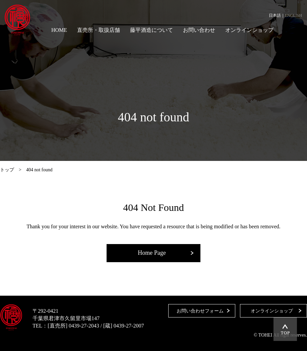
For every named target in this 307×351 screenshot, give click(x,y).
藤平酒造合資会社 (17, 20)
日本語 (275, 15)
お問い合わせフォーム (200, 310)
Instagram (298, 30)
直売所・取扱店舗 (98, 30)
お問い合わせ (199, 30)
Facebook (287, 30)
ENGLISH (293, 15)
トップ (7, 169)
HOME (59, 30)
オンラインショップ (249, 30)
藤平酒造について (151, 30)
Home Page (152, 252)
